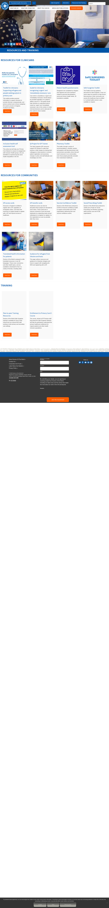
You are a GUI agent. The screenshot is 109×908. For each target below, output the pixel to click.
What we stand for (28, 8)
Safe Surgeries (55, 3)
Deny (53, 904)
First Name (42, 359)
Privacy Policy (13, 368)
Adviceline (66, 3)
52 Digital (13, 380)
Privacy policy (68, 904)
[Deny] (107, 903)
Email (41, 371)
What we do (14, 8)
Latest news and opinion (16, 366)
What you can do (43, 8)
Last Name (42, 365)
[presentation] (52, 393)
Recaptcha (42, 388)
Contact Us (12, 361)
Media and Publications (60, 8)
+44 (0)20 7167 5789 (13, 377)
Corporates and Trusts (15, 363)
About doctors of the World (17, 359)
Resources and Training (78, 3)
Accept (40, 904)
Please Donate (76, 8)
